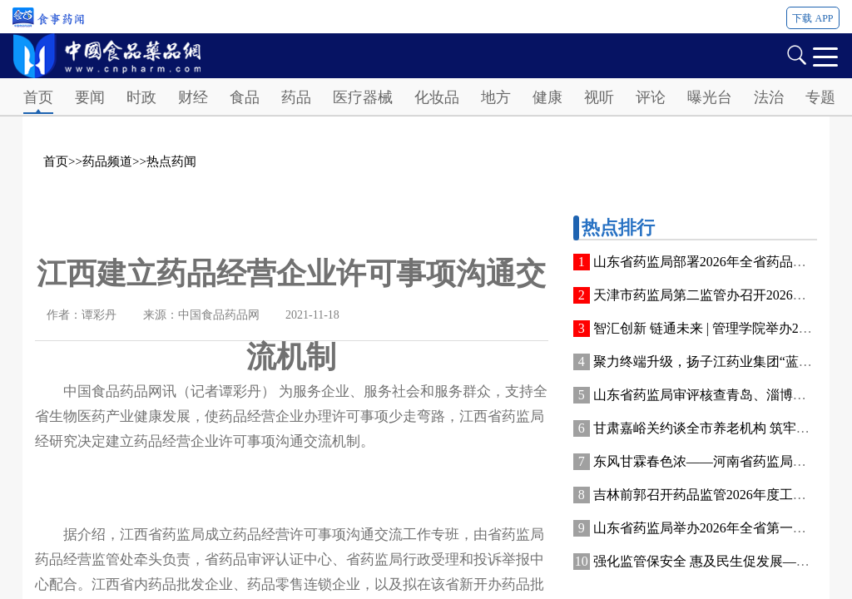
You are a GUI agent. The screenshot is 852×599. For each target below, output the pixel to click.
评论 (651, 97)
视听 (599, 97)
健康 (547, 97)
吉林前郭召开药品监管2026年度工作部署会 (719, 495)
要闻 (90, 97)
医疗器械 (363, 97)
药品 (296, 97)
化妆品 (436, 97)
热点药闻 (171, 161)
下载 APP (812, 18)
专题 (820, 97)
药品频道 (107, 161)
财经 (193, 97)
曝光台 (709, 97)
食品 (245, 97)
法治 (769, 97)
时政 (141, 97)
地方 (496, 97)
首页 (38, 97)
